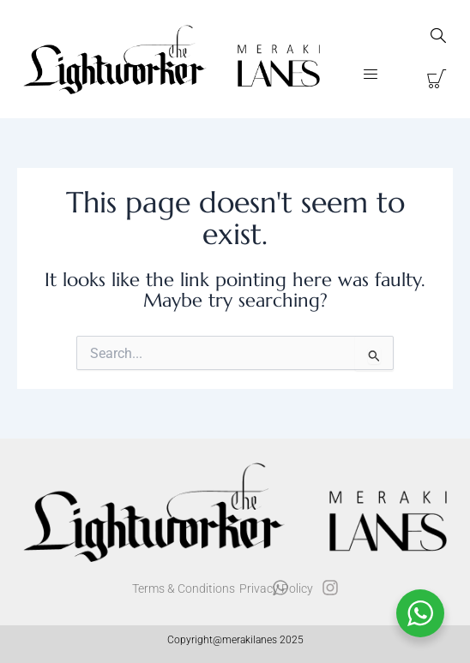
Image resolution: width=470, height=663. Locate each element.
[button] (370, 75)
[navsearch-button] (438, 37)
